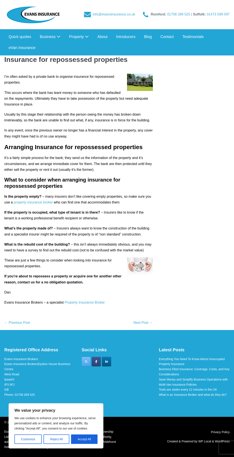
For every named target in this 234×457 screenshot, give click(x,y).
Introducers (125, 37)
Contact (167, 37)
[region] (56, 425)
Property (79, 37)
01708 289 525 (179, 14)
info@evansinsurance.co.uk (114, 14)
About (102, 37)
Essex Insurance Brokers (21, 364)
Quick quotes (20, 37)
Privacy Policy (220, 432)
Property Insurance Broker (85, 302)
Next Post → (143, 322)
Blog (148, 37)
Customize (28, 439)
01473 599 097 (218, 14)
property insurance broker (33, 202)
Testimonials (193, 37)
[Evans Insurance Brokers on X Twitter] (86, 361)
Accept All (84, 439)
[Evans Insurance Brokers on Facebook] (96, 361)
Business (50, 37)
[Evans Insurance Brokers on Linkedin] (106, 361)
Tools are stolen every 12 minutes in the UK (188, 389)
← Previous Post (17, 322)
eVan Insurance (22, 48)
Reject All (56, 439)
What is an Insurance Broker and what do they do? (192, 394)
